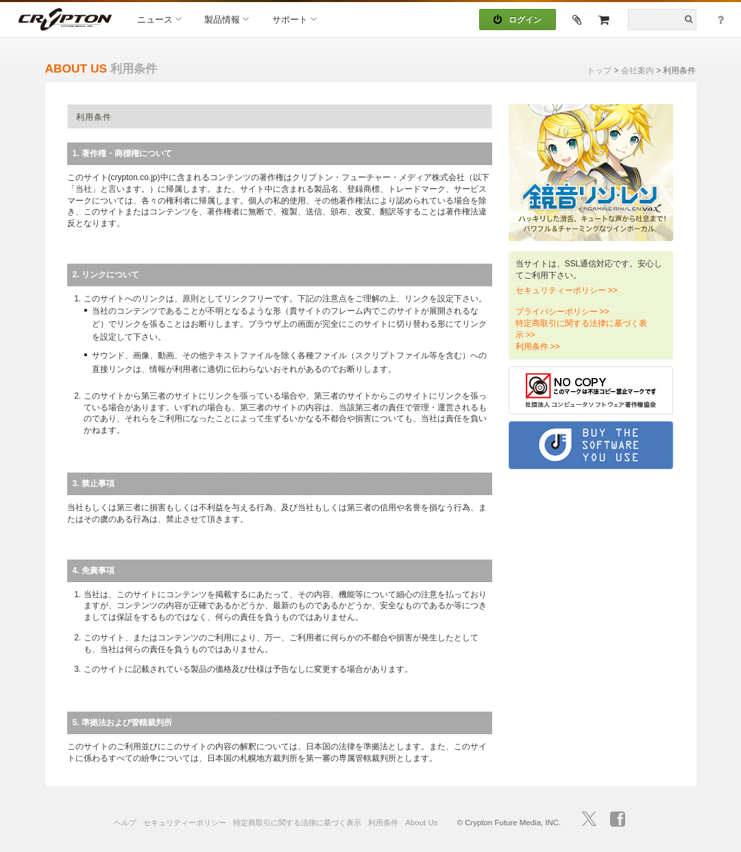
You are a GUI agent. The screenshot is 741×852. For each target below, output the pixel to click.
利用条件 (383, 822)
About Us (421, 822)
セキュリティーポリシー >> (566, 290)
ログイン (518, 20)
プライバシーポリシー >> (562, 311)
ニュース (159, 19)
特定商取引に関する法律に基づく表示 (297, 822)
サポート (294, 19)
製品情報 (226, 19)
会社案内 (637, 70)
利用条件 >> (537, 346)
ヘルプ (125, 822)
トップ (599, 70)
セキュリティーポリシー (184, 822)
